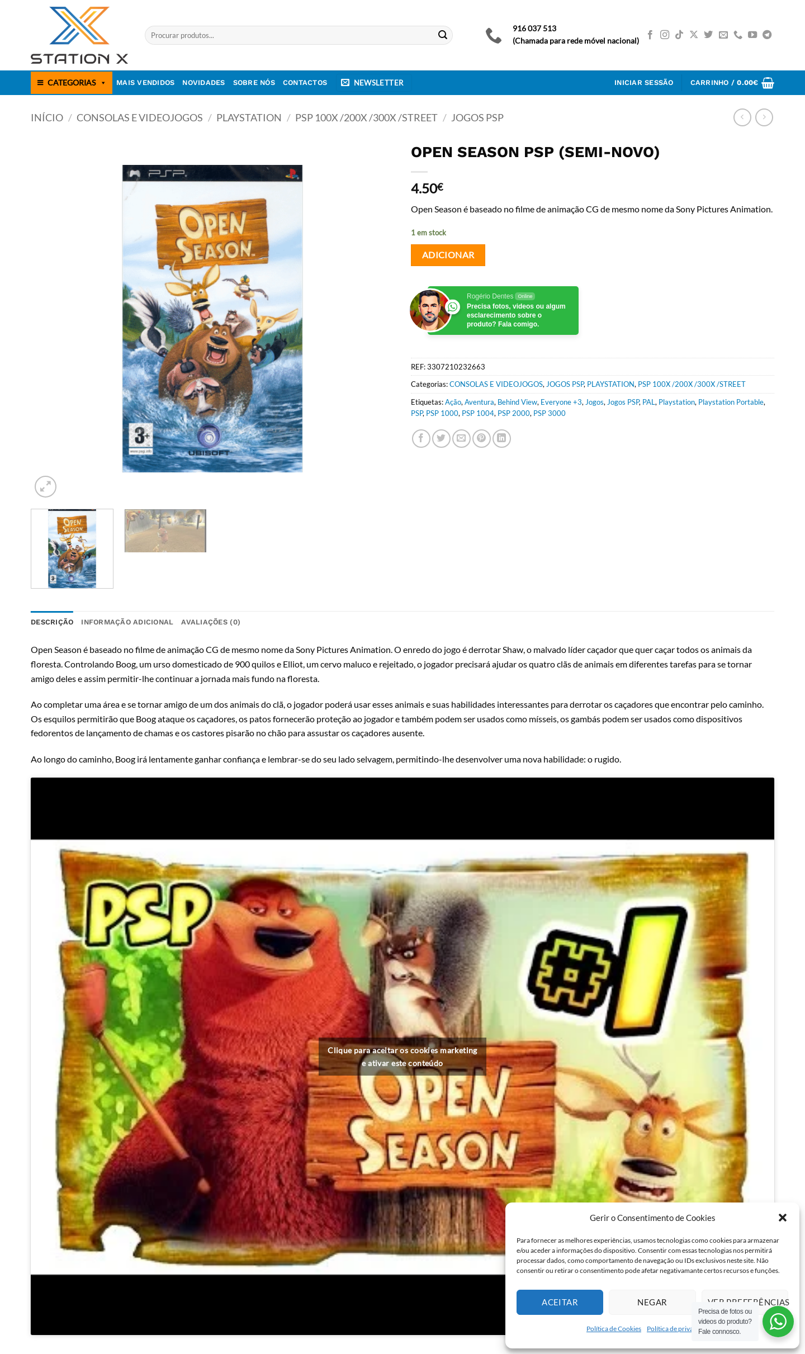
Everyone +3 (561, 401)
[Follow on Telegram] (767, 35)
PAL (648, 401)
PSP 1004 (478, 413)
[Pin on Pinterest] (481, 438)
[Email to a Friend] (461, 438)
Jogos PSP (623, 401)
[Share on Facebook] (421, 438)
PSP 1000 (442, 413)
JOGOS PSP (477, 117)
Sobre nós (254, 82)
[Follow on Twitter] (708, 35)
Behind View (517, 401)
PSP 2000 (514, 413)
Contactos (305, 82)
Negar (652, 1302)
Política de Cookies (613, 1328)
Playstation (677, 401)
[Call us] (737, 35)
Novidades (203, 82)
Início (47, 117)
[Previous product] (764, 117)
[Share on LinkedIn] (502, 438)
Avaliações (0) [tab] (210, 622)
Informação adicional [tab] (127, 622)
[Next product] (742, 117)
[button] (782, 1217)
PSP (417, 413)
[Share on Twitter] (441, 438)
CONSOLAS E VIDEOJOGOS (140, 117)
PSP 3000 (549, 413)
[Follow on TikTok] (679, 35)
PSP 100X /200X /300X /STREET (366, 117)
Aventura (479, 401)
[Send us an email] (723, 35)
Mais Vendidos (145, 82)
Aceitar (560, 1302)
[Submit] (442, 35)
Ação (453, 401)
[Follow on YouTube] (752, 35)
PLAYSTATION (249, 117)
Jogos (594, 401)
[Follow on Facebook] (650, 35)
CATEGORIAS (77, 83)
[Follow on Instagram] (664, 35)
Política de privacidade (680, 1328)
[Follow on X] (693, 35)
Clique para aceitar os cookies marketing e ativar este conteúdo (402, 1056)
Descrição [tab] (52, 622)
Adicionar (448, 255)
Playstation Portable (731, 401)
